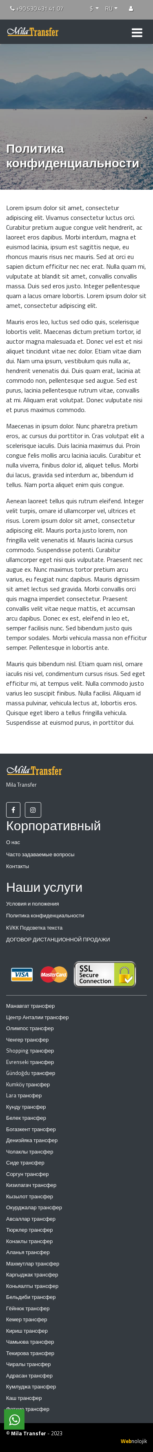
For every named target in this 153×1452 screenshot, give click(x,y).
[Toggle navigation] (136, 31)
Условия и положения (32, 903)
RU (109, 8)
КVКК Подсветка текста (34, 927)
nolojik (134, 1441)
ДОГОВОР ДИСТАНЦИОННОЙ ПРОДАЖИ (58, 939)
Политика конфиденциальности (45, 915)
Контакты (17, 866)
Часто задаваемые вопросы (40, 854)
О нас (13, 842)
